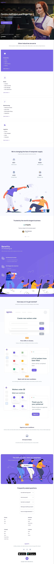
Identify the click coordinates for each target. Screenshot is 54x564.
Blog (5, 533)
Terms (5, 535)
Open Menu (52, 2)
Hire (4, 519)
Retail (29, 521)
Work (5, 521)
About (5, 531)
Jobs (5, 523)
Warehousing (30, 523)
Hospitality (29, 519)
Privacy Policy (6, 537)
